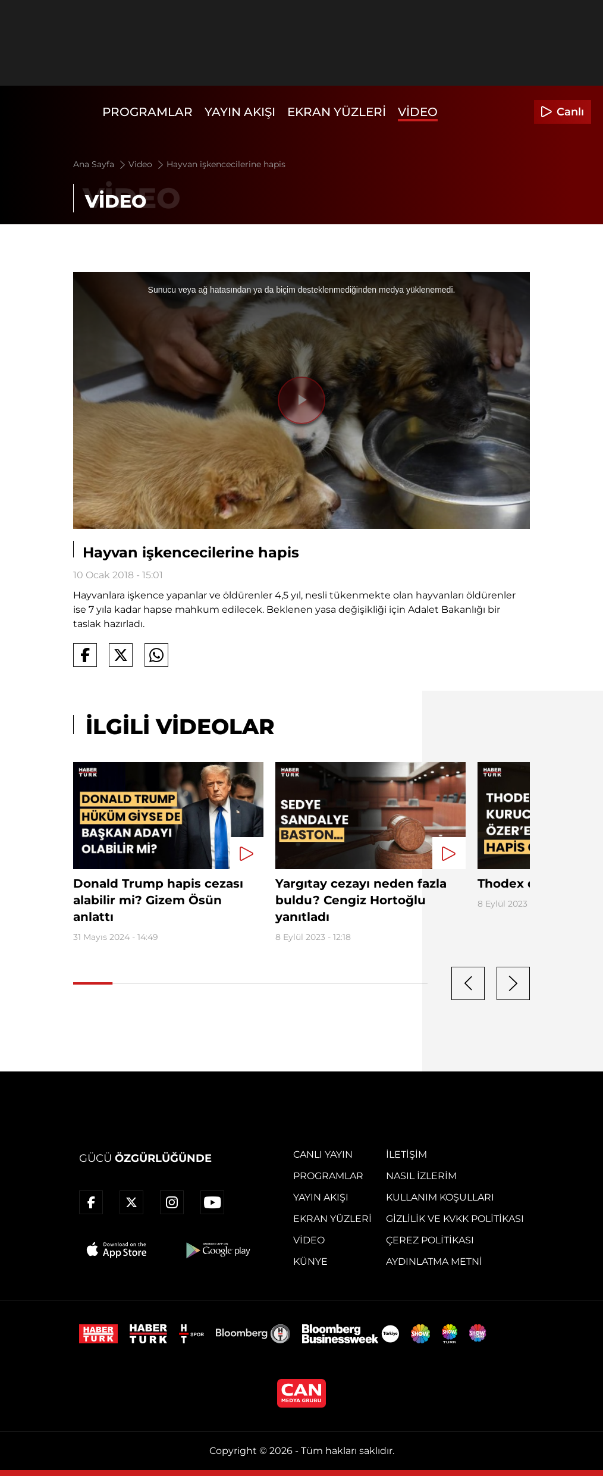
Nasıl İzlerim (421, 1176)
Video (418, 112)
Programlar (147, 112)
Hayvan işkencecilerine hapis (226, 164)
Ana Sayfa (100, 164)
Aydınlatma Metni (434, 1261)
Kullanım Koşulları (440, 1197)
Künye (310, 1261)
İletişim (406, 1154)
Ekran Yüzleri (336, 112)
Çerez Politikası (430, 1240)
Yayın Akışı (240, 112)
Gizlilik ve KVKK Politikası (455, 1218)
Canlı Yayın (323, 1154)
